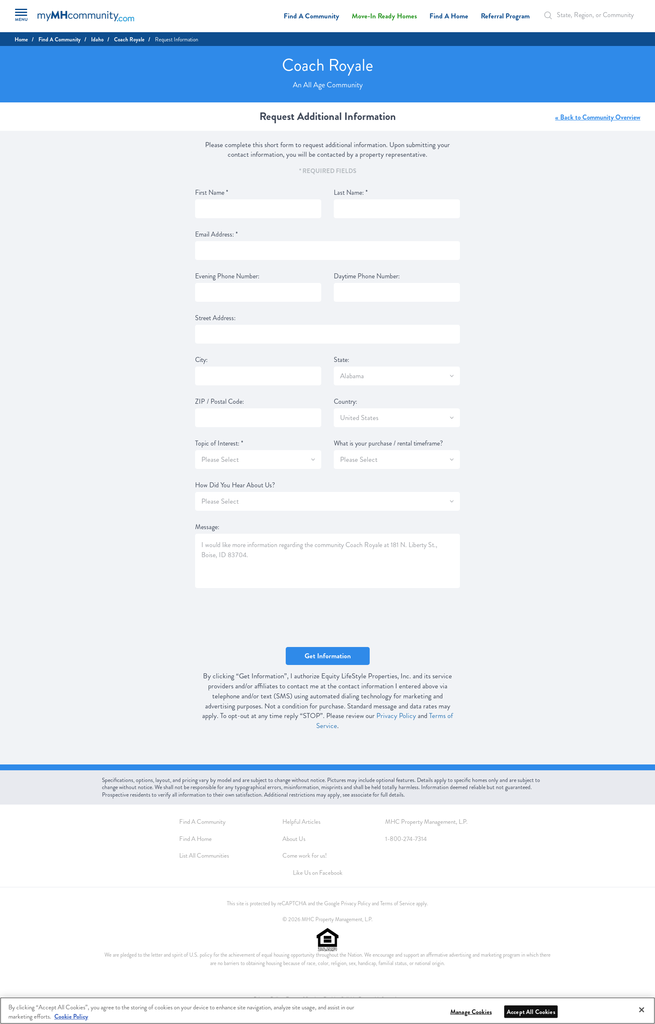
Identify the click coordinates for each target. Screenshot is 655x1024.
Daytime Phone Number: (367, 276)
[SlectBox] (452, 376)
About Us (293, 838)
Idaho (97, 39)
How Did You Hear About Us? (235, 485)
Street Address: (215, 318)
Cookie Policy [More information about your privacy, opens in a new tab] (71, 1016)
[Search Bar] (552, 15)
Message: (207, 527)
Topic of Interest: (219, 443)
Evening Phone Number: (227, 276)
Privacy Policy (396, 716)
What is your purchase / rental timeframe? (388, 443)
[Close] (641, 1010)
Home (21, 39)
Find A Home (448, 16)
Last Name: (351, 192)
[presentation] (258, 618)
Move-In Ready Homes (384, 16)
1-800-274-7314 (406, 838)
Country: (345, 401)
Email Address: (216, 234)
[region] (327, 1010)
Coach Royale (129, 39)
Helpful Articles (301, 821)
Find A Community (311, 16)
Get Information (328, 656)
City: (201, 360)
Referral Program (505, 16)
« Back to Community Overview (597, 117)
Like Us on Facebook (318, 872)
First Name (211, 192)
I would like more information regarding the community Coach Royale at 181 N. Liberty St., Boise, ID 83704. (327, 561)
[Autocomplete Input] (590, 14)
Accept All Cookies (531, 1011)
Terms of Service (397, 903)
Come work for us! (304, 855)
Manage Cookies (471, 1011)
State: (341, 360)
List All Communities (204, 855)
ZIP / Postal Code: (219, 401)
